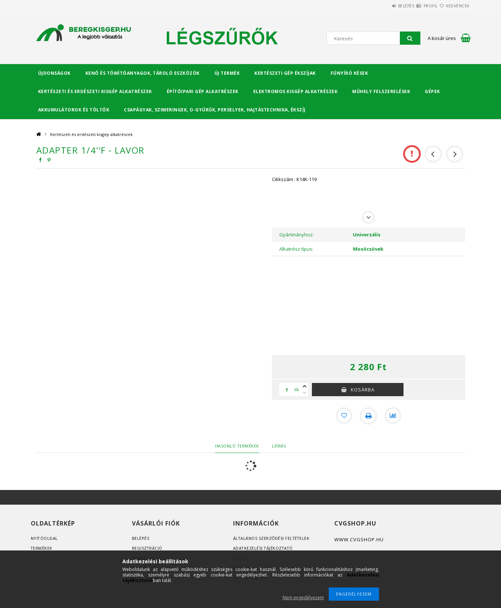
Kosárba (363, 389)
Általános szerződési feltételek (272, 538)
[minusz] (304, 393)
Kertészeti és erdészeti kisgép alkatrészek (95, 91)
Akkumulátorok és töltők (74, 110)
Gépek (432, 91)
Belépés (384, 5)
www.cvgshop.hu (359, 539)
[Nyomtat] (368, 416)
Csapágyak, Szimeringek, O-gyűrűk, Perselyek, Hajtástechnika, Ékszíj (215, 110)
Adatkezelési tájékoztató (263, 548)
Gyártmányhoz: (296, 234)
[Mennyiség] (286, 389)
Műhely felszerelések (381, 91)
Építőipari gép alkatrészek (203, 91)
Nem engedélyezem (303, 597)
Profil (417, 5)
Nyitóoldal (44, 538)
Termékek (42, 548)
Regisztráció (147, 548)
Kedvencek (453, 5)
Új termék (227, 73)
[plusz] (304, 386)
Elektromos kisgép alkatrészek (295, 91)
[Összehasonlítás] (393, 416)
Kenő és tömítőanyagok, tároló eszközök (142, 73)
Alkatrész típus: (296, 249)
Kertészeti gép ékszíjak (285, 73)
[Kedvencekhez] (343, 416)
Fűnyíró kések (349, 73)
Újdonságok (54, 73)
